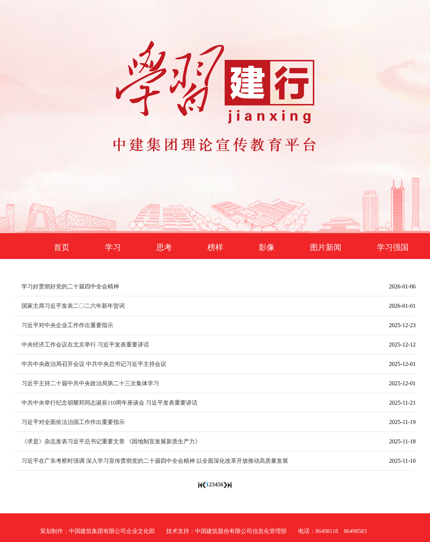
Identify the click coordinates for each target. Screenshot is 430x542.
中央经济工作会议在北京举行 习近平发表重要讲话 (85, 344)
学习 (113, 247)
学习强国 (392, 247)
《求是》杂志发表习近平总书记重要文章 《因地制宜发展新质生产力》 (111, 441)
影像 (266, 247)
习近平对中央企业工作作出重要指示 (67, 325)
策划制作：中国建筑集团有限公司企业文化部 (97, 531)
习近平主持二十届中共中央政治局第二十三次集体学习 (90, 383)
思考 (164, 247)
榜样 (215, 247)
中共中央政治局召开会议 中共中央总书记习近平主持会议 (94, 364)
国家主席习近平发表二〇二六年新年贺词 (73, 306)
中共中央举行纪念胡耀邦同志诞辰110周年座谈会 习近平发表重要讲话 (109, 403)
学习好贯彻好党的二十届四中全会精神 (70, 286)
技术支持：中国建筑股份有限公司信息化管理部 (226, 531)
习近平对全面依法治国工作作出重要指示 (73, 422)
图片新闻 (325, 247)
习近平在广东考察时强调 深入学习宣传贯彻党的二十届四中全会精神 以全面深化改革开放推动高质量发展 (155, 461)
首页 (62, 247)
